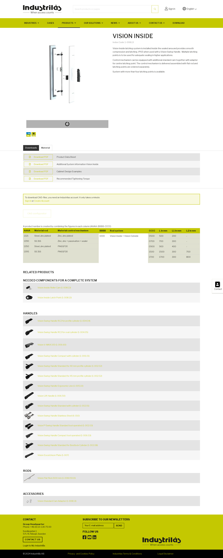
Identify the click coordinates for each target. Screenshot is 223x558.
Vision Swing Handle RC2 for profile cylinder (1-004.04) (64, 321)
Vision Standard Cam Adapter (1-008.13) (57, 501)
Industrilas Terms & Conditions (127, 553)
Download (179, 23)
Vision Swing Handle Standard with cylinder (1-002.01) (63, 406)
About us (133, 23)
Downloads (31, 148)
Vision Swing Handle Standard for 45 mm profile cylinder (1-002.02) (70, 376)
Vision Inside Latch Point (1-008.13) (55, 297)
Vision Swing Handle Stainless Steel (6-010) (59, 415)
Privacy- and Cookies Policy (81, 553)
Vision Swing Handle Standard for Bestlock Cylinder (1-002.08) (68, 445)
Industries (30, 23)
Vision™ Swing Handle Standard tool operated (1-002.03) (65, 425)
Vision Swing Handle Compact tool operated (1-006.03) (64, 435)
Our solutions (92, 23)
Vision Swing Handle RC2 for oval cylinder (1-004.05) (63, 332)
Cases (50, 23)
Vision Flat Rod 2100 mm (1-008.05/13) (57, 478)
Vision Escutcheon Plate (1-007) (53, 455)
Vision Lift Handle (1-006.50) (51, 396)
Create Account (41, 201)
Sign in (28, 201)
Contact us (155, 23)
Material (45, 148)
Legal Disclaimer (165, 553)
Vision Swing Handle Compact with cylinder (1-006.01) (64, 356)
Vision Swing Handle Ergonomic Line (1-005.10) (60, 386)
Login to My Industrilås (34, 545)
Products (67, 23)
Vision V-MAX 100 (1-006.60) (52, 344)
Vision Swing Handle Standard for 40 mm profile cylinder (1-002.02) (70, 366)
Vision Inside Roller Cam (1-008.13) (54, 287)
